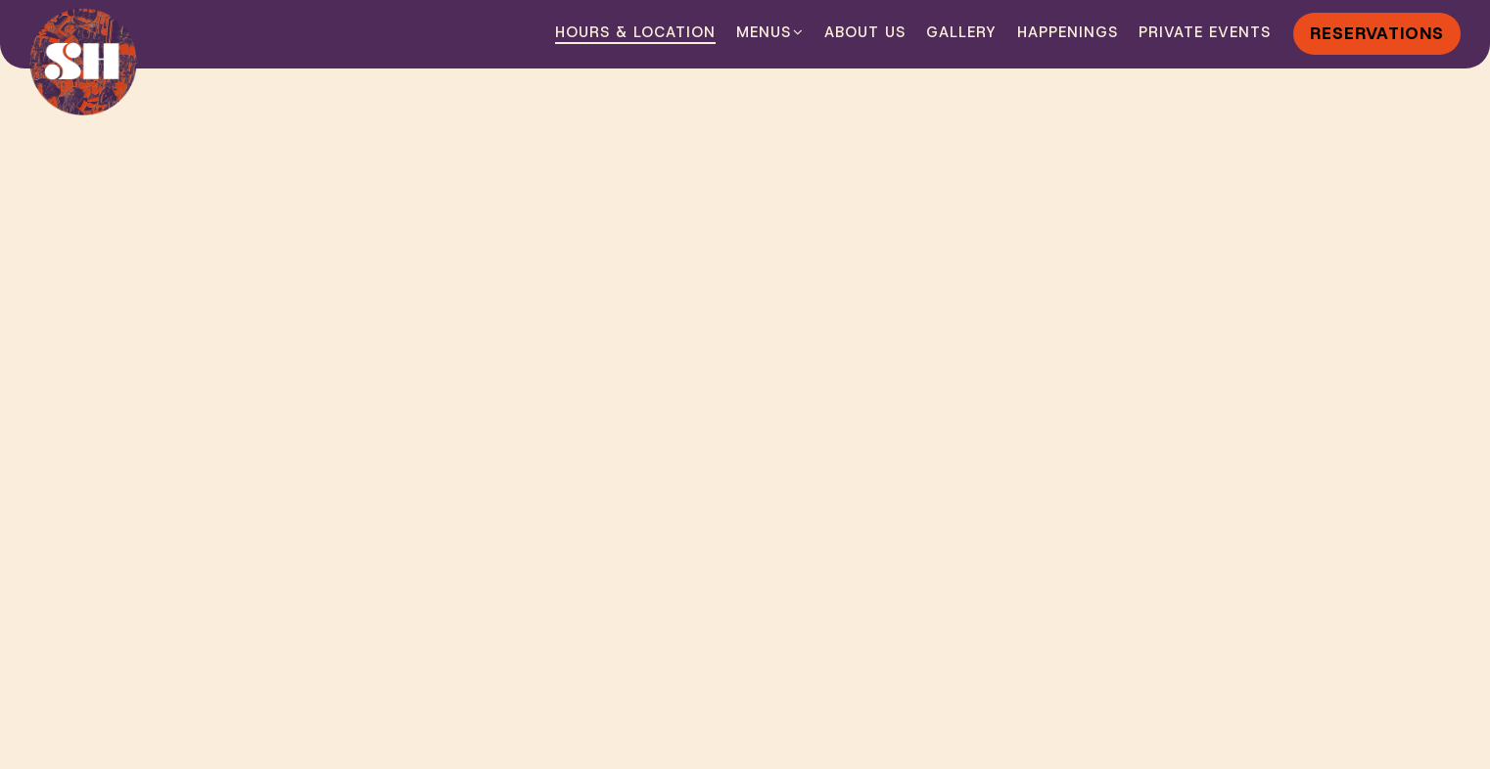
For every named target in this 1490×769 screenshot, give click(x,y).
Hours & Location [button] (635, 32)
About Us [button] (865, 32)
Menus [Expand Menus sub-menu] (770, 32)
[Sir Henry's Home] (83, 61)
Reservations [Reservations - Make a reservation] (1377, 33)
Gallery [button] (961, 32)
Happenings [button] (1067, 32)
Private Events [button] (1205, 32)
